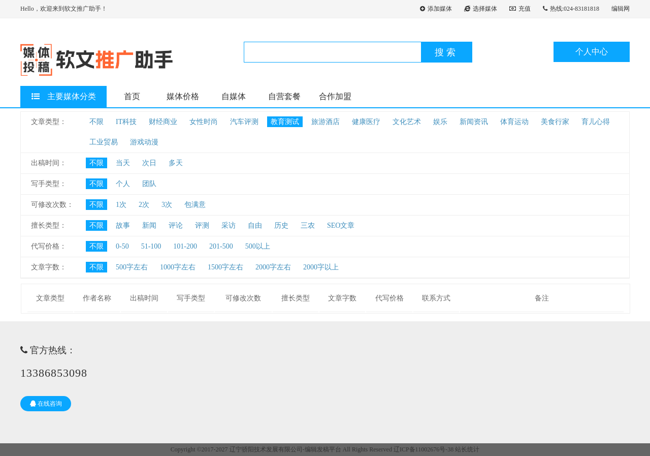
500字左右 (132, 267)
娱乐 (440, 122)
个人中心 (591, 51)
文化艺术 (407, 122)
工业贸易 (103, 142)
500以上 (257, 246)
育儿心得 (595, 122)
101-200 (185, 246)
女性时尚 (203, 122)
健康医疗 (366, 122)
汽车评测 (244, 122)
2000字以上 (321, 267)
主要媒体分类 (63, 96)
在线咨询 (46, 403)
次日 (149, 163)
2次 (144, 204)
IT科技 (126, 122)
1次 (121, 204)
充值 (520, 8)
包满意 (195, 204)
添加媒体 (436, 8)
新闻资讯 (474, 122)
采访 (228, 225)
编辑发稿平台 (323, 449)
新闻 (149, 225)
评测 (202, 225)
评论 (176, 225)
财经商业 (163, 122)
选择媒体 (480, 8)
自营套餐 (284, 96)
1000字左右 (178, 267)
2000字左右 (273, 267)
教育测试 (285, 122)
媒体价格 (183, 96)
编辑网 (620, 8)
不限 (96, 122)
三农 (308, 225)
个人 (123, 184)
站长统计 (467, 449)
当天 (123, 163)
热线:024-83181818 (571, 8)
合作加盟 (335, 96)
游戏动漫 (144, 142)
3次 (166, 204)
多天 (176, 163)
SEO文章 (340, 225)
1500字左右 (225, 267)
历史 (281, 225)
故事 (123, 225)
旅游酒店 (325, 122)
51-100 (151, 246)
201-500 (221, 246)
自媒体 (233, 96)
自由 (255, 225)
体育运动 (514, 122)
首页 (132, 96)
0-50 (122, 246)
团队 (149, 184)
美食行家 (555, 122)
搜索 (446, 52)
